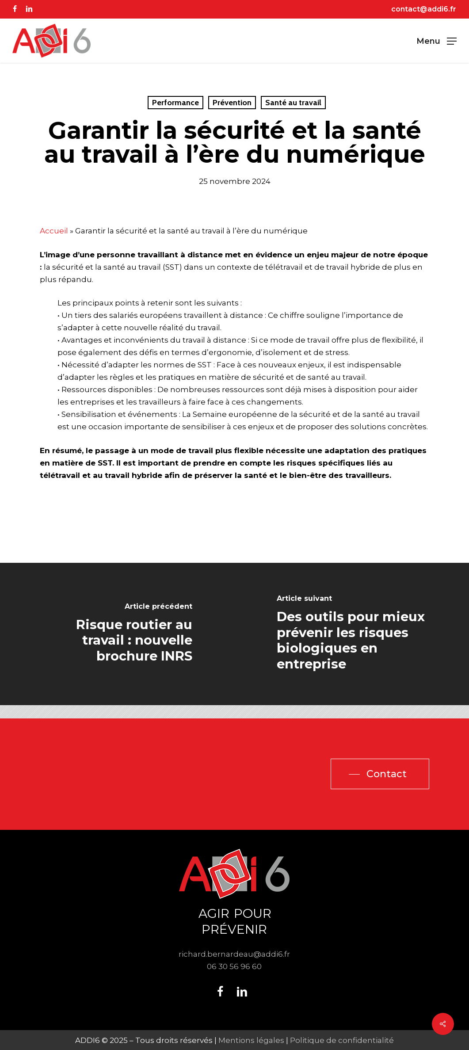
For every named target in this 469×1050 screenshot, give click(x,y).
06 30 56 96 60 (234, 966)
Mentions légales (251, 1040)
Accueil (54, 230)
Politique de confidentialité (342, 1040)
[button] (436, 41)
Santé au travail (293, 102)
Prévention (232, 102)
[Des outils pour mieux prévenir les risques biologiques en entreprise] (352, 634)
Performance (175, 102)
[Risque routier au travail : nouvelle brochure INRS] (117, 634)
